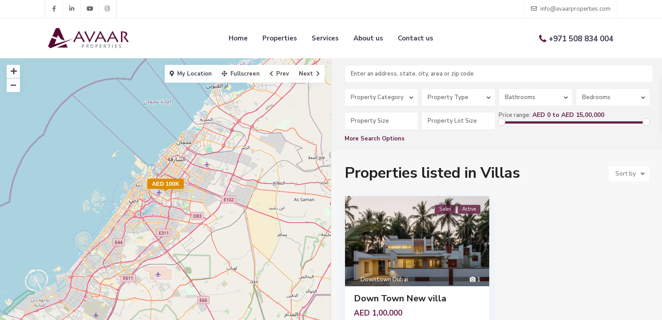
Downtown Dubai (384, 280)
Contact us (415, 38)
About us (368, 38)
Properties (279, 38)
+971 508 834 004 (581, 39)
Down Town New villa (400, 298)
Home (238, 38)
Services (325, 38)
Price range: (515, 115)
